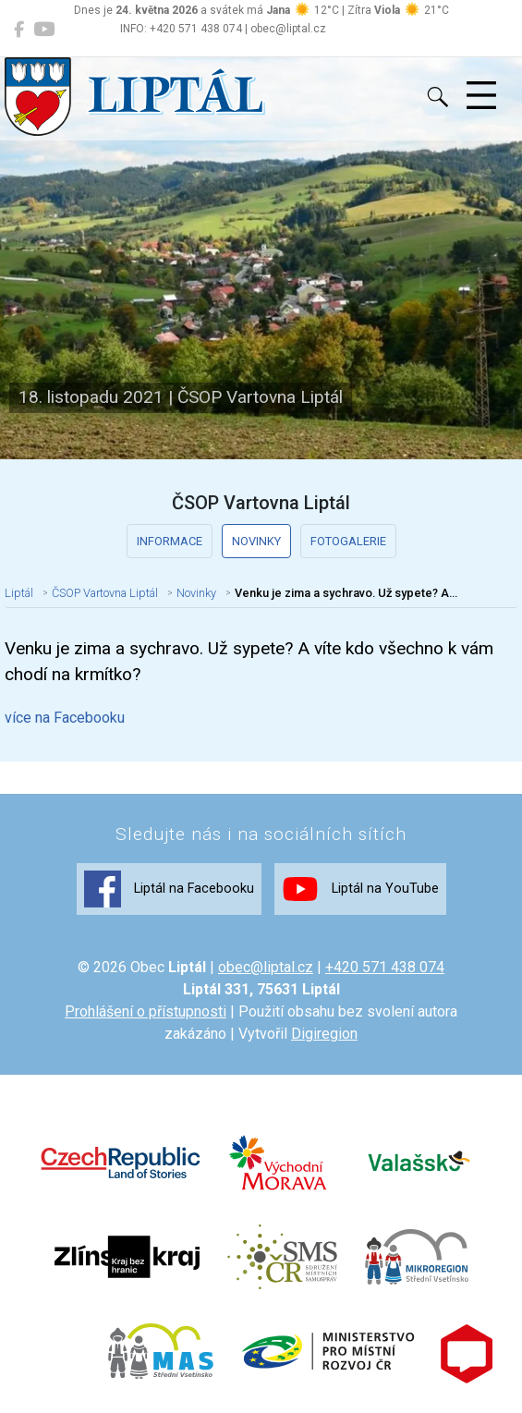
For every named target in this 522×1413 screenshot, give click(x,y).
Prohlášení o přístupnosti (145, 1011)
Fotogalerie (348, 541)
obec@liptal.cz (265, 967)
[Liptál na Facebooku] (19, 29)
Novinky (256, 541)
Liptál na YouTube (360, 889)
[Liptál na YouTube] (44, 29)
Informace (169, 541)
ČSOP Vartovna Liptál (105, 593)
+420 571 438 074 (384, 967)
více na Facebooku (65, 717)
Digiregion (324, 1033)
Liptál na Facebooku (169, 889)
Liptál (19, 593)
